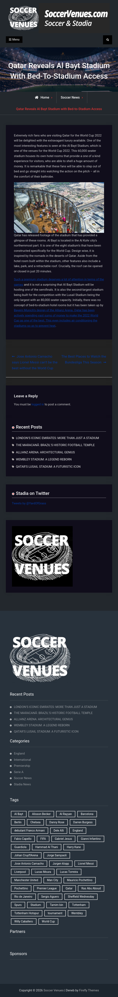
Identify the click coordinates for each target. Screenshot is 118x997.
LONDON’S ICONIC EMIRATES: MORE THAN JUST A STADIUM (57, 438)
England (19, 753)
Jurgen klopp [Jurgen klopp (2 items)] (61, 863)
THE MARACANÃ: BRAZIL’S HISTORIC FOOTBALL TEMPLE (55, 445)
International (22, 760)
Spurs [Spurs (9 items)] (18, 904)
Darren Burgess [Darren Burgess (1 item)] (83, 822)
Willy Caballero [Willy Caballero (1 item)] (23, 921)
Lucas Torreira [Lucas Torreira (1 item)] (69, 871)
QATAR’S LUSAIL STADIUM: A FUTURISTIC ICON (48, 466)
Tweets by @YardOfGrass (29, 503)
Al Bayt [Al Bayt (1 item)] (18, 814)
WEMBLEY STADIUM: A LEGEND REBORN (44, 459)
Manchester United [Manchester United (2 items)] (26, 880)
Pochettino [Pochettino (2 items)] (21, 888)
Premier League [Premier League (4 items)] (47, 888)
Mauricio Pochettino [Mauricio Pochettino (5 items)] (79, 880)
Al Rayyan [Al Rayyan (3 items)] (66, 814)
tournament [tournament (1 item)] (55, 913)
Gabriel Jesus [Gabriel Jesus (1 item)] (63, 838)
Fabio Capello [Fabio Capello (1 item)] (23, 838)
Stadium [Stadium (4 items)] (36, 904)
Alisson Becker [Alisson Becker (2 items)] (41, 814)
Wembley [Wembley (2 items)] (77, 913)
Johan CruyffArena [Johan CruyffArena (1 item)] (26, 855)
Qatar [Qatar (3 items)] (69, 888)
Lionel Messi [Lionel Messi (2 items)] (86, 863)
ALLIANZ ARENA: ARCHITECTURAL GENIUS (45, 452)
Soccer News (70, 97)
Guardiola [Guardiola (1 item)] (20, 847)
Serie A (18, 772)
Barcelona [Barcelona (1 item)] (87, 814)
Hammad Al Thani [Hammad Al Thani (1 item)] (46, 847)
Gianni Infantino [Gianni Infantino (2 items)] (91, 838)
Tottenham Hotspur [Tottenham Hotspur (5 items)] (26, 913)
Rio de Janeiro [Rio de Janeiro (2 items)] (23, 896)
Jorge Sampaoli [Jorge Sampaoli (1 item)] (57, 855)
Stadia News (22, 784)
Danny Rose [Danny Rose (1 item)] (56, 822)
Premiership (22, 766)
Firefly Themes (89, 990)
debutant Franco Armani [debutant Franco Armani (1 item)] (29, 830)
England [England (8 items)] (78, 830)
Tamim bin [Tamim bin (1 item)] (56, 904)
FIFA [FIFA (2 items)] (43, 838)
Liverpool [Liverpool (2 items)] (20, 871)
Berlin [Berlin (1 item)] (17, 822)
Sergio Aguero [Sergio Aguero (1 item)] (50, 896)
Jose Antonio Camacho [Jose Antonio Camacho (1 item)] (29, 863)
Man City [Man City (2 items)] (52, 880)
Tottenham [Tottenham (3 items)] (79, 904)
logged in (38, 404)
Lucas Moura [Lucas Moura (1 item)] (43, 871)
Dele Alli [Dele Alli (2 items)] (59, 830)
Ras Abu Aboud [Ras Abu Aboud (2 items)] (91, 888)
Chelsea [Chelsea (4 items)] (35, 822)
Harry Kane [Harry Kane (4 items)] (74, 847)
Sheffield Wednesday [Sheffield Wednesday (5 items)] (81, 896)
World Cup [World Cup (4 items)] (48, 921)
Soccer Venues (54, 990)
